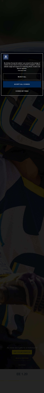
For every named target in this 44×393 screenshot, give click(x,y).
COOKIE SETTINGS (22, 91)
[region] (22, 74)
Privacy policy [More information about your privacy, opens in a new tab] (20, 70)
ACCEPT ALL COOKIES (22, 84)
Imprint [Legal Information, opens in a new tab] (24, 70)
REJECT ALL (22, 77)
